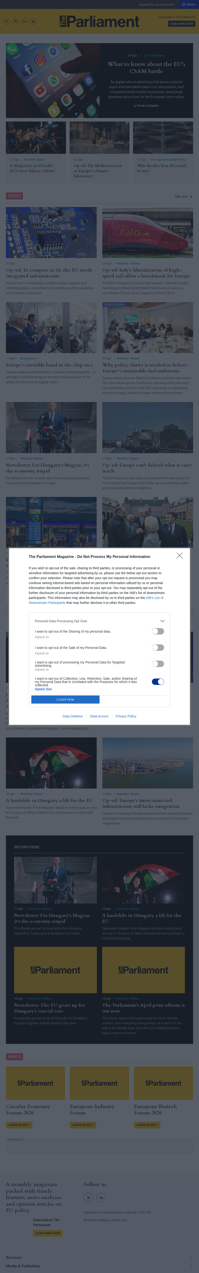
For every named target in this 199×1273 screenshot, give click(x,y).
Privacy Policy (126, 716)
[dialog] (99, 636)
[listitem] (99, 620)
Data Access (99, 716)
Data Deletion (73, 716)
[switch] (158, 631)
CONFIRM (65, 699)
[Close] (181, 557)
